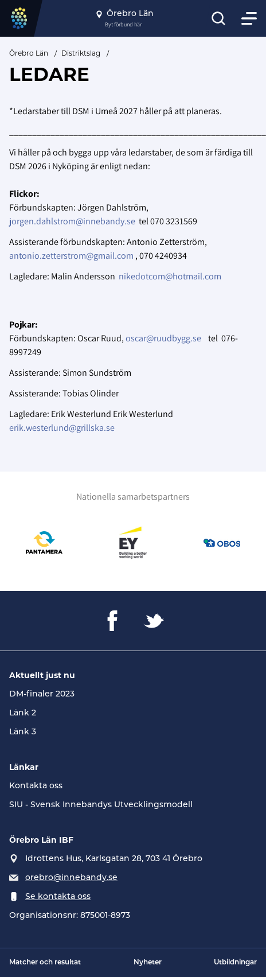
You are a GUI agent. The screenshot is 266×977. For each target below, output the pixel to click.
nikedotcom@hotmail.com (170, 276)
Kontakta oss (35, 786)
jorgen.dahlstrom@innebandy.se (72, 221)
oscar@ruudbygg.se (163, 338)
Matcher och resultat (45, 962)
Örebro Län (28, 53)
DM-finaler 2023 (42, 694)
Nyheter (148, 962)
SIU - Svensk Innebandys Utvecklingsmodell (101, 805)
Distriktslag (80, 53)
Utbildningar (235, 962)
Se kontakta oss (58, 897)
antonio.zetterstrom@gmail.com (71, 256)
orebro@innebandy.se (71, 878)
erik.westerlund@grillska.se (62, 428)
